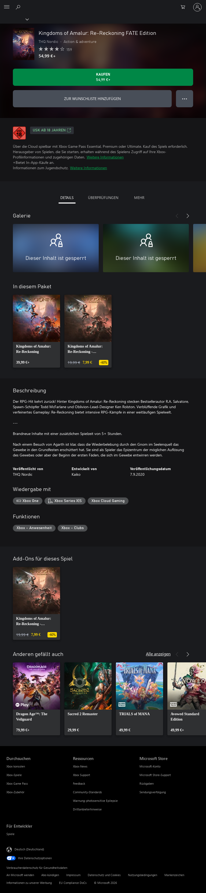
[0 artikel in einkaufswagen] (184, 7)
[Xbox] (14, 19)
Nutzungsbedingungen (142, 875)
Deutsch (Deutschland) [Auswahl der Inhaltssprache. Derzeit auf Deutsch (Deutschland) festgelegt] (29, 849)
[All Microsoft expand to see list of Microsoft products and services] (6, 7)
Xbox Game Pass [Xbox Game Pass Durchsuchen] (17, 783)
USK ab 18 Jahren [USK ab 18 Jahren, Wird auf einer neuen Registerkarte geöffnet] (52, 130)
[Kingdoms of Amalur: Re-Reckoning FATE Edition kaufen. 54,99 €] (103, 77)
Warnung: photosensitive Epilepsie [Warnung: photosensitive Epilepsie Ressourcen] (95, 800)
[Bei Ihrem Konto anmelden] (197, 7)
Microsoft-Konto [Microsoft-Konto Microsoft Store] (149, 766)
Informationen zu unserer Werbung (29, 882)
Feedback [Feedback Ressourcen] (79, 783)
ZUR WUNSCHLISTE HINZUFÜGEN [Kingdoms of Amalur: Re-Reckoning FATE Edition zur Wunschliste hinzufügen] (92, 98)
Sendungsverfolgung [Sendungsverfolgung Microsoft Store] (152, 792)
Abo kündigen (50, 875)
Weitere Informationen (105, 157)
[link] (36, 331)
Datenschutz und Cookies (104, 875)
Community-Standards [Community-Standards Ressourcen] (87, 792)
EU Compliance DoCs (73, 882)
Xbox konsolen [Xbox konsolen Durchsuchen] (15, 766)
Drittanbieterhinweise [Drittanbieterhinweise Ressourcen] (87, 809)
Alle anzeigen (158, 653)
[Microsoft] (102, 4)
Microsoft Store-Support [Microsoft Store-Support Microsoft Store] (155, 775)
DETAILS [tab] (66, 197)
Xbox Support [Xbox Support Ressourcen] (81, 775)
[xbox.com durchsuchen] (18, 7)
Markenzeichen (174, 875)
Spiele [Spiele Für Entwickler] (10, 834)
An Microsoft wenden (20, 875)
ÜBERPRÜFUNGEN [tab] (103, 197)
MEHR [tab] (139, 197)
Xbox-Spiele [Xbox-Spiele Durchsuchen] (14, 775)
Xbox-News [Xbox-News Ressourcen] (80, 766)
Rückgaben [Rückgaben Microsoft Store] (146, 783)
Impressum (73, 875)
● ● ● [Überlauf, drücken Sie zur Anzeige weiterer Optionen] (184, 98)
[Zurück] (177, 216)
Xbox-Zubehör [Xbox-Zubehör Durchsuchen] (15, 792)
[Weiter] (187, 216)
